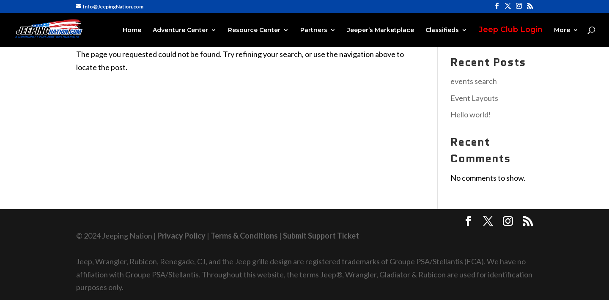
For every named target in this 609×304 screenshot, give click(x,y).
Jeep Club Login (511, 30)
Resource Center (254, 30)
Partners (313, 30)
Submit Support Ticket (321, 235)
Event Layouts (474, 98)
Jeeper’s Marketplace (380, 30)
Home (132, 30)
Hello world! (470, 114)
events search (473, 81)
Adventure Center (180, 30)
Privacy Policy (181, 235)
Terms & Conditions (244, 235)
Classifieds (442, 30)
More (562, 30)
